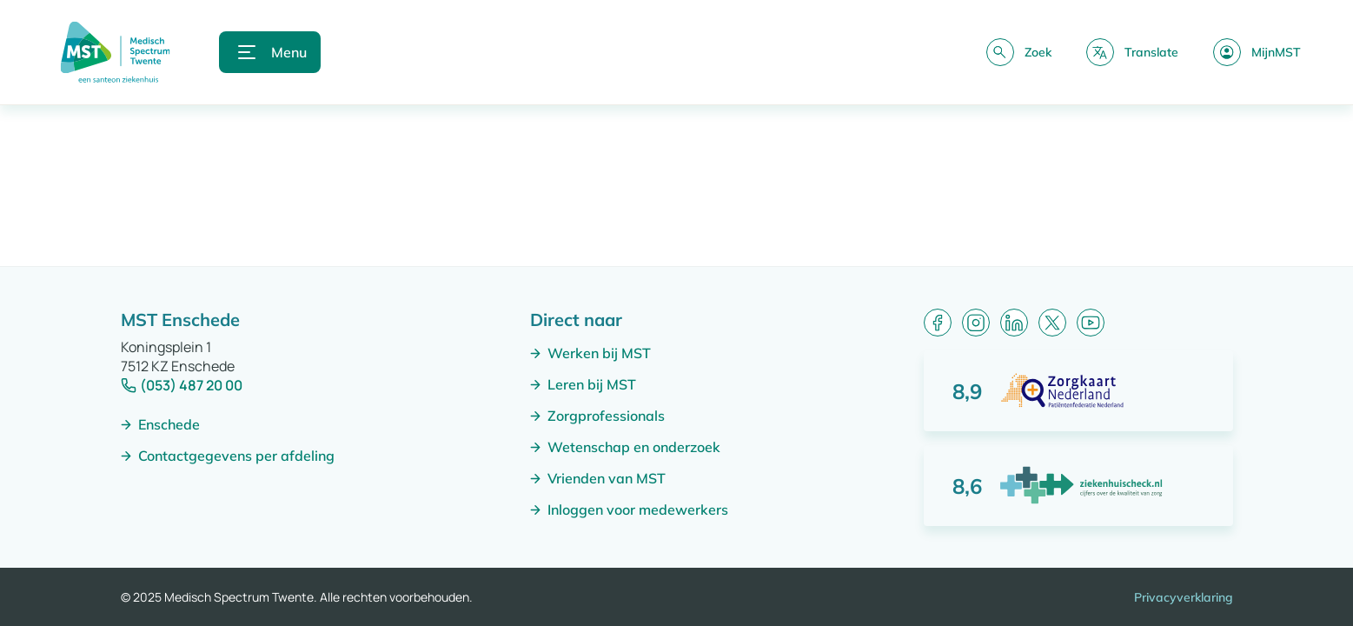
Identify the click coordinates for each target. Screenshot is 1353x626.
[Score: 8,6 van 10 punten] (1078, 485)
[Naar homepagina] (115, 52)
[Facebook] (938, 322)
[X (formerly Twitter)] (1052, 322)
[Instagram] (976, 322)
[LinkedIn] (1014, 322)
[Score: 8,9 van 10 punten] (1078, 390)
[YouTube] (1090, 322)
